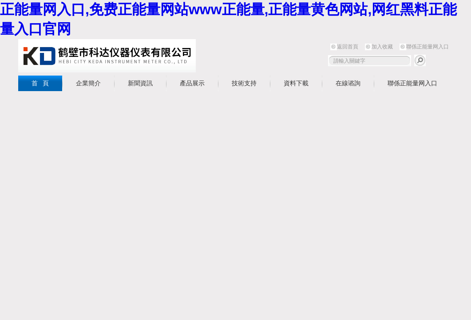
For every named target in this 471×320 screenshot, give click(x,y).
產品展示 (192, 83)
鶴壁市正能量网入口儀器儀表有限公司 (107, 55)
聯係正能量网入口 (427, 47)
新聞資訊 (140, 83)
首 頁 (40, 83)
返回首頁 (347, 47)
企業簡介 (88, 83)
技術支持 (244, 83)
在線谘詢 (348, 83)
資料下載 (296, 83)
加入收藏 (382, 47)
